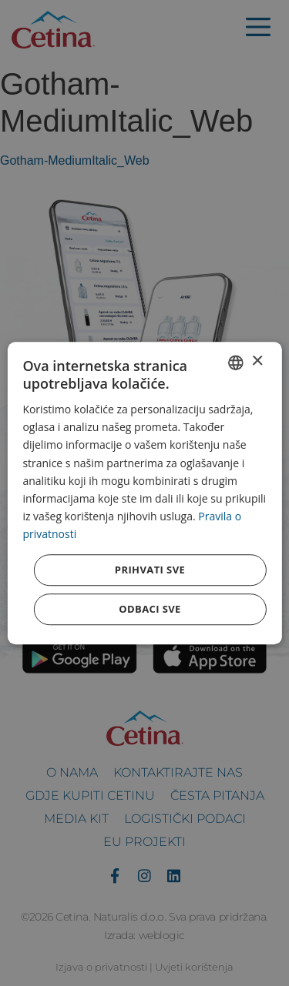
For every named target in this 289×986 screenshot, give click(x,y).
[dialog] (144, 493)
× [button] (257, 361)
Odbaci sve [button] (150, 609)
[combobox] (236, 362)
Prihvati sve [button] (150, 570)
